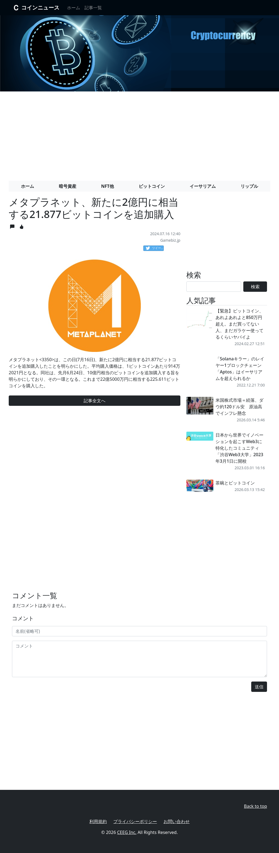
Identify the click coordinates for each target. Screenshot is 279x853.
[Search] (213, 286)
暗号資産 (67, 186)
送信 (259, 687)
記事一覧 (93, 8)
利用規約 (98, 821)
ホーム (73, 8)
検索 (255, 287)
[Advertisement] (139, 134)
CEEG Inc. (127, 832)
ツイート (155, 248)
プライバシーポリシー (135, 821)
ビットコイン (152, 186)
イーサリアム (203, 186)
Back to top (255, 806)
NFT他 (107, 186)
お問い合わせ (176, 821)
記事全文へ (94, 401)
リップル (249, 186)
